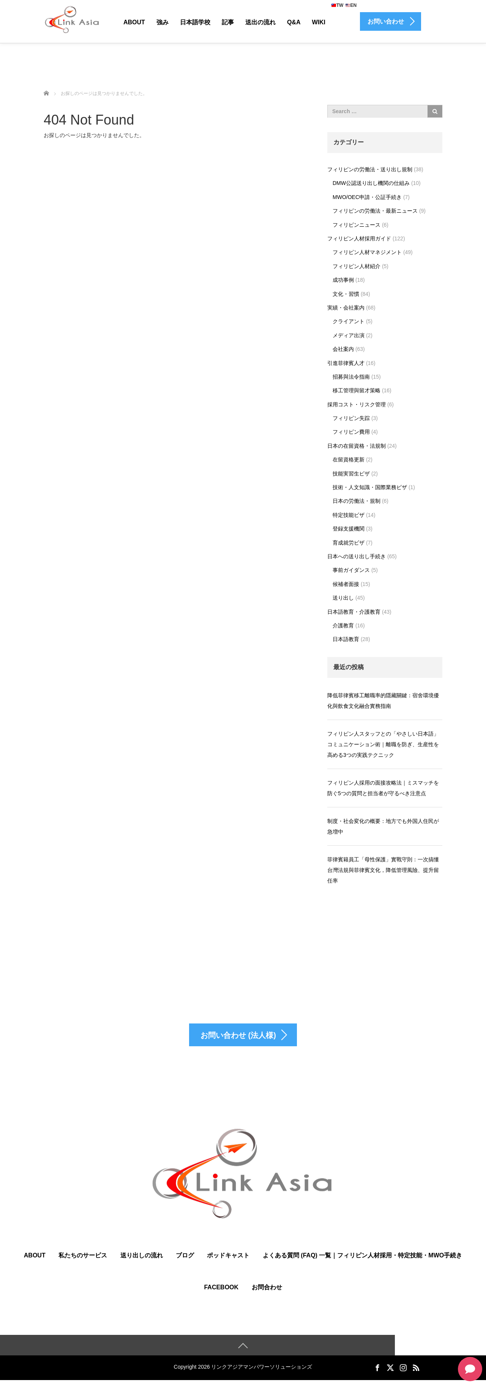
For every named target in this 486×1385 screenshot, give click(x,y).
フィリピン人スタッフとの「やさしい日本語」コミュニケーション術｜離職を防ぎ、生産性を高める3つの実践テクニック (383, 744)
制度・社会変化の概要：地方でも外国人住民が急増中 (383, 826)
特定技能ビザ (348, 515)
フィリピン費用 (351, 432)
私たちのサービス (82, 1260)
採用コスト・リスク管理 (356, 404)
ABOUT (35, 1260)
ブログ (185, 1260)
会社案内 (343, 349)
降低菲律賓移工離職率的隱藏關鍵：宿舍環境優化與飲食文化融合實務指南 (383, 700)
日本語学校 (195, 22)
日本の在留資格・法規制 (356, 446)
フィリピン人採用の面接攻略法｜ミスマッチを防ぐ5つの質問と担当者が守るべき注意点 (383, 788)
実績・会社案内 (345, 308)
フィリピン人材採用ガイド (359, 238)
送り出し (343, 598)
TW (337, 5)
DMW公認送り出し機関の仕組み (371, 183)
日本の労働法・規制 (356, 501)
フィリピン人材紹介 (356, 266)
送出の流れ (260, 22)
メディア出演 (348, 335)
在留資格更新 (348, 459)
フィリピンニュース (356, 225)
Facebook (221, 1292)
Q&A (294, 22)
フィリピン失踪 (351, 418)
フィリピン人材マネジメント (367, 252)
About (134, 22)
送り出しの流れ (141, 1260)
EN (351, 5)
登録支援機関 (348, 529)
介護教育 (343, 625)
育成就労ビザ (348, 543)
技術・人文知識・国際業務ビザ (370, 487)
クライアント (348, 321)
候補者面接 (346, 584)
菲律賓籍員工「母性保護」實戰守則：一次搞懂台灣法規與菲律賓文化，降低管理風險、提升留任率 (383, 870)
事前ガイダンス (351, 570)
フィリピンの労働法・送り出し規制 (369, 169)
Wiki (318, 22)
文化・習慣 (346, 294)
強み (162, 22)
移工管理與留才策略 (356, 390)
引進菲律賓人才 (345, 363)
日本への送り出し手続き (356, 556)
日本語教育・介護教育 (353, 612)
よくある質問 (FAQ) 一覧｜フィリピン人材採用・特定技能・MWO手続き (362, 1260)
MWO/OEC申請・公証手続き (367, 197)
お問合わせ (267, 1292)
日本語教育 (346, 639)
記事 (228, 22)
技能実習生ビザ (351, 474)
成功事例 (343, 280)
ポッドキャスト (228, 1260)
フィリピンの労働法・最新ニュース (375, 211)
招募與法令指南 (351, 377)
